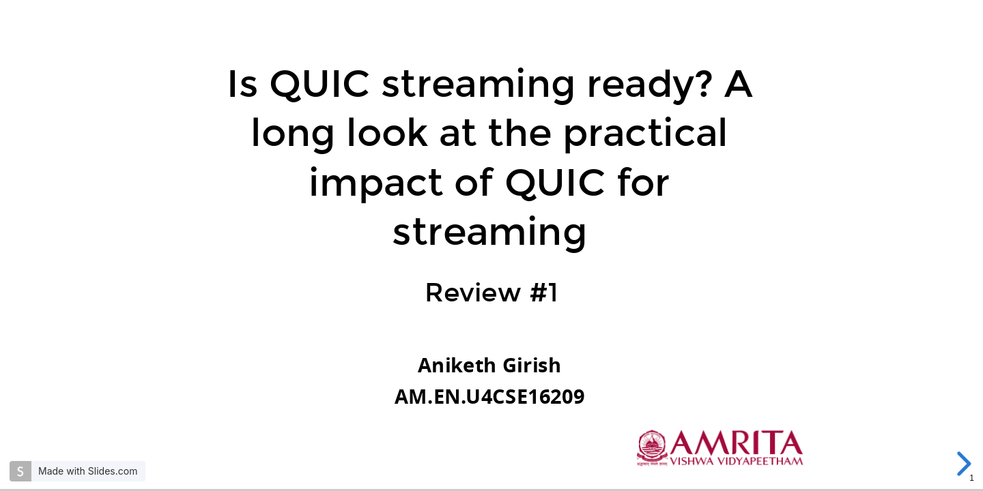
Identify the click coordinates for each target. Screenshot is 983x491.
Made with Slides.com (87, 471)
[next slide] (962, 463)
